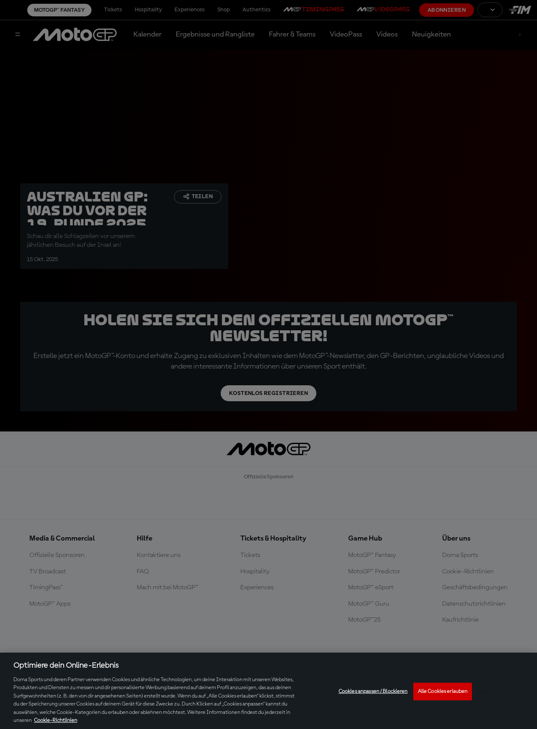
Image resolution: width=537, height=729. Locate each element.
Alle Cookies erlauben (443, 691)
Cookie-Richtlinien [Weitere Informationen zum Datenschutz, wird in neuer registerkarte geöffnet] (55, 720)
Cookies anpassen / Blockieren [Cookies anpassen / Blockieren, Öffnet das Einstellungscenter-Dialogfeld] (373, 691)
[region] (268, 691)
